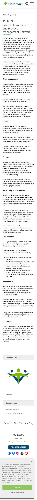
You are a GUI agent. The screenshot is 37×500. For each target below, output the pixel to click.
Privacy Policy (17, 474)
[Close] (31, 462)
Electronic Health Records (14, 413)
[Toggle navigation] (31, 3)
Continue (17, 487)
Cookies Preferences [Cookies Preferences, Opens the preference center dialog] (17, 492)
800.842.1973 (18, 438)
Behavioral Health (11, 409)
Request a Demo (18, 447)
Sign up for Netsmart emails (16, 442)
